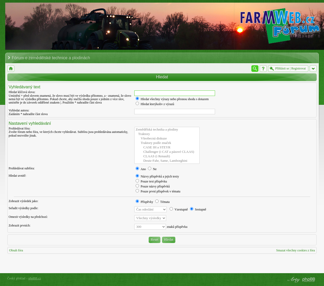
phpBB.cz (34, 278)
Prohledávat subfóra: (22, 168)
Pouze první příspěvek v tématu (158, 191)
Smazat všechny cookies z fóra (295, 250)
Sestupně (198, 209)
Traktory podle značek (167, 143)
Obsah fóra (16, 250)
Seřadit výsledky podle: (23, 208)
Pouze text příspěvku (151, 181)
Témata (162, 202)
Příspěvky (144, 202)
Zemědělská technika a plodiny (167, 129)
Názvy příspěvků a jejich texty (157, 176)
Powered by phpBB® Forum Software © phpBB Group (309, 279)
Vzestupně (179, 209)
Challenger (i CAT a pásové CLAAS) (167, 152)
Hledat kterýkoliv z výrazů (155, 104)
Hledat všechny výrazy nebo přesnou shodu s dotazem (172, 99)
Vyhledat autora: (19, 110)
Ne (152, 169)
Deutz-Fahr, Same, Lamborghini (167, 161)
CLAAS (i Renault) (167, 156)
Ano (141, 169)
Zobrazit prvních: (20, 225)
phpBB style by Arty (293, 279)
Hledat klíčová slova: (22, 92)
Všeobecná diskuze (167, 138)
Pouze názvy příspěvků (153, 186)
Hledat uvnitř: (17, 175)
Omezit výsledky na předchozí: (28, 217)
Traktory (167, 134)
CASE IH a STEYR (167, 147)
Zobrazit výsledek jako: (23, 201)
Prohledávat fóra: (19, 128)
